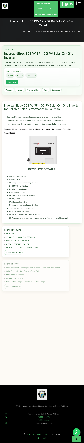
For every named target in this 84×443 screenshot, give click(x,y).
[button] (76, 439)
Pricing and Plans (33, 90)
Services (19, 90)
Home (23, 31)
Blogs (45, 90)
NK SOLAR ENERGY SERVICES (38, 434)
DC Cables (10, 234)
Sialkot (10, 75)
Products (31, 31)
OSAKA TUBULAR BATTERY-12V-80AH (22, 249)
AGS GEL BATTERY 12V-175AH (18, 245)
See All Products (13, 253)
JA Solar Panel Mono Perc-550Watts (20, 238)
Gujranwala (31, 75)
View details (12, 82)
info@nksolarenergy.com (46, 14)
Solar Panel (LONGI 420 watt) (17, 241)
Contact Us (56, 90)
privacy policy (42, 438)
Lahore (19, 75)
